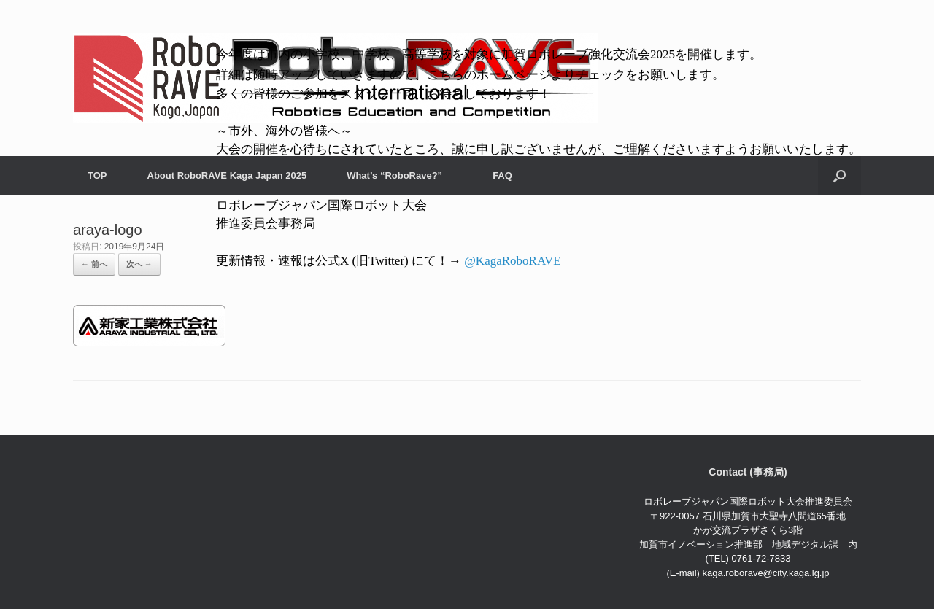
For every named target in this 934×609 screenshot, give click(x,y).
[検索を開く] (839, 175)
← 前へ (94, 264)
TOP (97, 175)
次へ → (139, 264)
